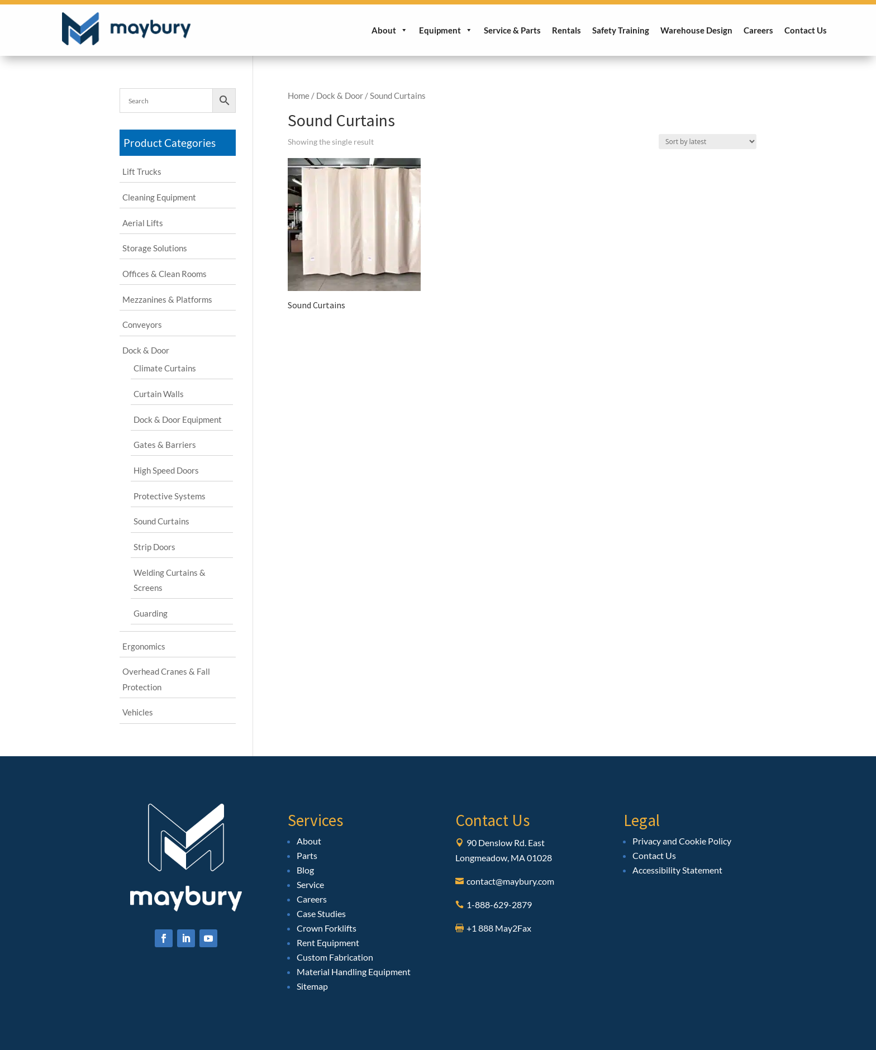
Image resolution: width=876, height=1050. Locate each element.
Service (310, 884)
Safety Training (620, 30)
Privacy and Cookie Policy (681, 841)
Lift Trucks (141, 171)
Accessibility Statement (677, 870)
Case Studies (321, 913)
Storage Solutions (154, 248)
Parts (307, 855)
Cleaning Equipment (159, 197)
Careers (758, 30)
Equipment (446, 30)
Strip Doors (154, 547)
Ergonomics (143, 646)
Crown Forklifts (326, 928)
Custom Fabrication (335, 957)
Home (299, 95)
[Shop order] (707, 141)
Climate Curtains (165, 368)
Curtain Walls (159, 394)
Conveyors (142, 324)
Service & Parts (512, 30)
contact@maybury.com (510, 881)
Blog (305, 870)
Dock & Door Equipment (178, 419)
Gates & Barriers (165, 445)
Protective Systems (170, 496)
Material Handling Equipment (354, 971)
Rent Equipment (328, 942)
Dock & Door (339, 95)
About (390, 30)
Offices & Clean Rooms (164, 274)
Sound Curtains (161, 521)
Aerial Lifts (142, 223)
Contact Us (805, 30)
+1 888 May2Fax (498, 928)
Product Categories (169, 142)
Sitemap (312, 986)
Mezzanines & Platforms (167, 299)
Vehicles (137, 712)
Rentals (566, 30)
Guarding (151, 613)
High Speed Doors (166, 470)
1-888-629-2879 (499, 904)
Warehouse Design (696, 30)
